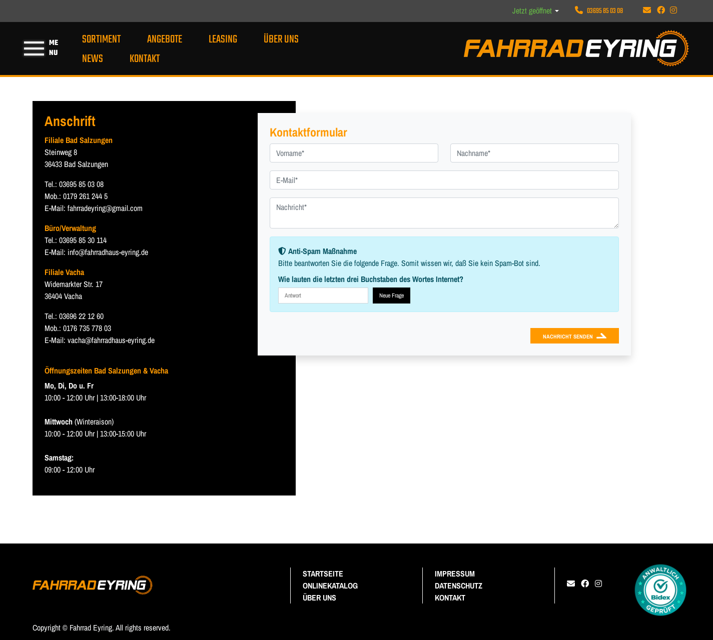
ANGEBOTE (164, 39)
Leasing (223, 39)
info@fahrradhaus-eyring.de (108, 252)
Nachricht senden (568, 336)
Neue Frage (391, 296)
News (92, 59)
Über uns (281, 39)
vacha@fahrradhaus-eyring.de (111, 340)
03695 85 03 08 (599, 11)
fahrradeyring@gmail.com (105, 208)
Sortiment (101, 39)
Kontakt (145, 59)
